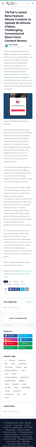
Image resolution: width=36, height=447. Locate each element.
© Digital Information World (14, 423)
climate (13, 374)
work (24, 394)
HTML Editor (28, 427)
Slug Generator (10, 430)
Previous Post (7, 325)
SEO (6, 364)
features (16, 281)
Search (13, 364)
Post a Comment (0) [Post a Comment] (18, 318)
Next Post (29, 325)
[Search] (33, 3)
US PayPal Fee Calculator (12, 437)
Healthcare (21, 360)
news (21, 281)
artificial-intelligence (11, 370)
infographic (15, 384)
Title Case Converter (9, 432)
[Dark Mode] (28, 3)
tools (18, 394)
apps (10, 281)
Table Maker (26, 441)
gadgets (21, 381)
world (6, 397)
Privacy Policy (18, 425)
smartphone (17, 391)
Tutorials (18, 367)
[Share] (29, 45)
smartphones (9, 394)
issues (24, 384)
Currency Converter (9, 439)
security (7, 391)
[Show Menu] (3, 3)
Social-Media (7, 284)
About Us (9, 425)
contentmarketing (11, 377)
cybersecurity (24, 377)
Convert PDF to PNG (13, 441)
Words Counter (17, 427)
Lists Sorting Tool (25, 434)
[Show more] (5, 293)
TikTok (23, 284)
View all (28, 302)
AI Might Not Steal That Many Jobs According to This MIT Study (17, 274)
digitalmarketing (10, 381)
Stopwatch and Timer (25, 439)
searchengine (26, 387)
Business (12, 360)
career (23, 370)
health (7, 384)
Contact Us (7, 427)
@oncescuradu (19, 74)
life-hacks (8, 387)
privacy (16, 387)
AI (5, 360)
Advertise (28, 423)
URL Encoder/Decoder (25, 432)
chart (6, 374)
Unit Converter (27, 437)
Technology (16, 284)
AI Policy (27, 425)
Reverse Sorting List (11, 434)
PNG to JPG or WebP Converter (18, 444)
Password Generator (24, 430)
